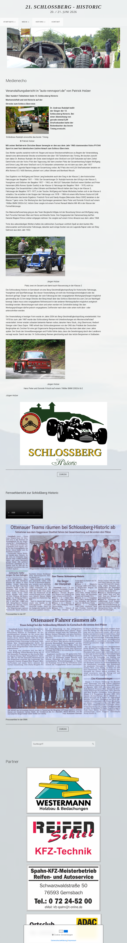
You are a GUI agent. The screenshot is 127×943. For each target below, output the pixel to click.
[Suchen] (93, 744)
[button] (63, 474)
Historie (40, 22)
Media (24, 22)
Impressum (72, 940)
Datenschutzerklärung (59, 940)
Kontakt (56, 22)
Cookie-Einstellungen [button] (62, 935)
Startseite (8, 22)
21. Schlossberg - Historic (63, 7)
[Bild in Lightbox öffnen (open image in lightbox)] (63, 568)
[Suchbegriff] (63, 744)
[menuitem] (9, 22)
